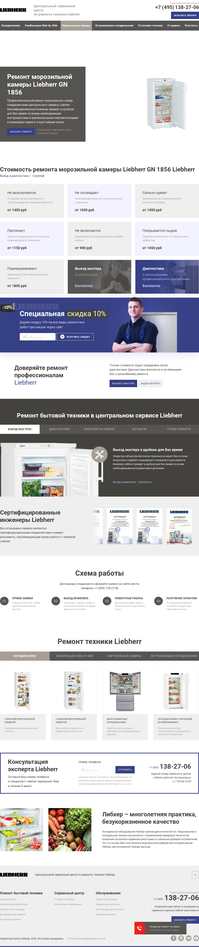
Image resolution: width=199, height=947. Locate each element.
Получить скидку (78, 337)
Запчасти (139, 429)
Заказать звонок (185, 15)
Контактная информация (68, 904)
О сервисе (173, 25)
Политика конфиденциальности (86, 938)
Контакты (191, 25)
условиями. (126, 784)
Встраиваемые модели (12, 914)
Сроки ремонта (179, 429)
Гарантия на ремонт (99, 429)
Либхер (25, 938)
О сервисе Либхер (64, 899)
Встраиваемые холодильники (114, 25)
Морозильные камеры (12, 909)
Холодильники (10, 25)
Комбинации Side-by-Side (41, 25)
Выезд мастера (20, 429)
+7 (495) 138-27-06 (106, 588)
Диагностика (59, 429)
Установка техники (150, 25)
